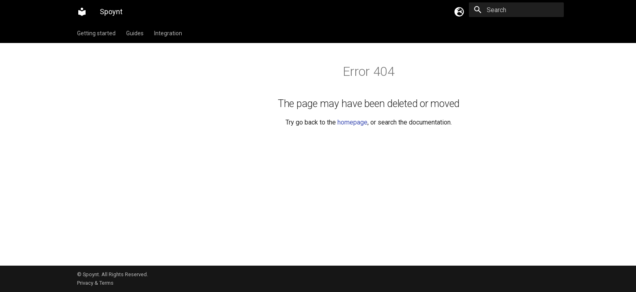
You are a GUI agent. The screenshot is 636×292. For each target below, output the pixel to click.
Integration (168, 33)
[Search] (516, 9)
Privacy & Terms (95, 283)
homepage (352, 122)
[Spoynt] (82, 12)
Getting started (96, 33)
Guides (135, 33)
